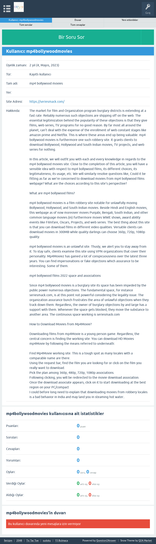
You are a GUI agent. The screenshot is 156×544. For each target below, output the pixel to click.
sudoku (47, 540)
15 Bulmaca (61, 540)
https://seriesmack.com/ (46, 101)
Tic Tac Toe (32, 540)
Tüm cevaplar (77, 24)
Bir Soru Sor (71, 37)
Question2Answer (106, 540)
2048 (19, 540)
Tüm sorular (25, 24)
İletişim (8, 540)
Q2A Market (145, 540)
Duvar (78, 20)
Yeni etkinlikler (130, 20)
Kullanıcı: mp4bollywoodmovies (26, 20)
